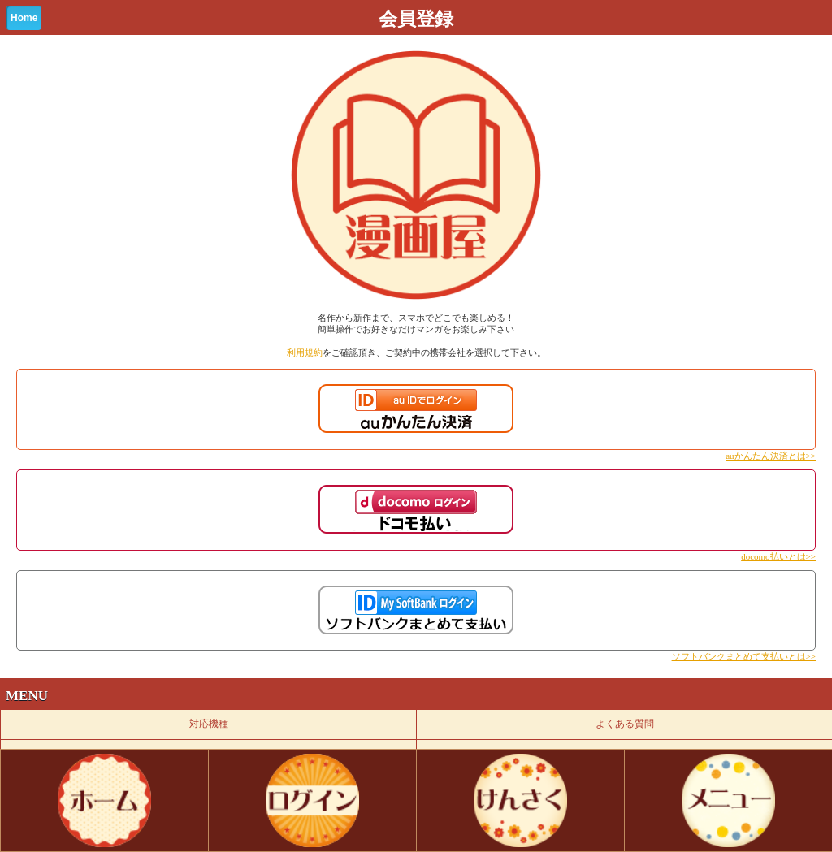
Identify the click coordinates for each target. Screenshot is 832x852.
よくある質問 (625, 723)
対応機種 (208, 723)
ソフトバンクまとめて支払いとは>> (744, 656)
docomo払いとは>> (778, 556)
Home (24, 18)
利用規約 (305, 352)
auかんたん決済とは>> (771, 456)
